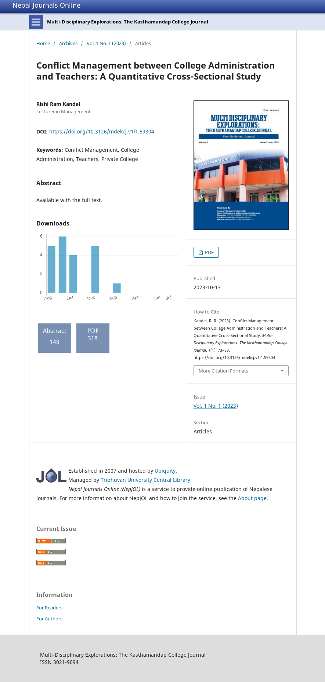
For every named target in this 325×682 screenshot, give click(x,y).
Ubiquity (165, 470)
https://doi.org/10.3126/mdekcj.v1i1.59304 (101, 131)
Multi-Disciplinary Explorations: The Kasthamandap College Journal (127, 21)
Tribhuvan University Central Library (145, 479)
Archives (68, 43)
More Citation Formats (223, 370)
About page (252, 498)
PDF (209, 252)
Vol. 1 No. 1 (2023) (106, 43)
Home (43, 43)
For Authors (49, 618)
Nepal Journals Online (46, 5)
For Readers (49, 607)
